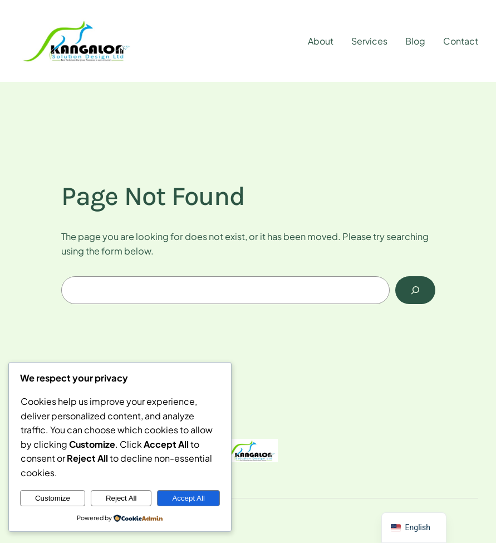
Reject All (121, 498)
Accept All (188, 498)
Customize (52, 498)
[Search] (415, 290)
